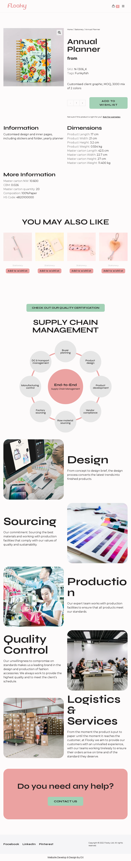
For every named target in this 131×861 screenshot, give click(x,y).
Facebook (11, 844)
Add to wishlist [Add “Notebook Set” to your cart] (49, 271)
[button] (65, 308)
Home (70, 29)
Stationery (79, 29)
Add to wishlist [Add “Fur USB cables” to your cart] (113, 271)
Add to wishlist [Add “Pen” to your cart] (17, 271)
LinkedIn (29, 844)
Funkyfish (82, 73)
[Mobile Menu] (122, 6)
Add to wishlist (108, 102)
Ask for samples (111, 117)
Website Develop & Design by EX (65, 857)
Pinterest (46, 844)
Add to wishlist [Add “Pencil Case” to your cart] (81, 271)
